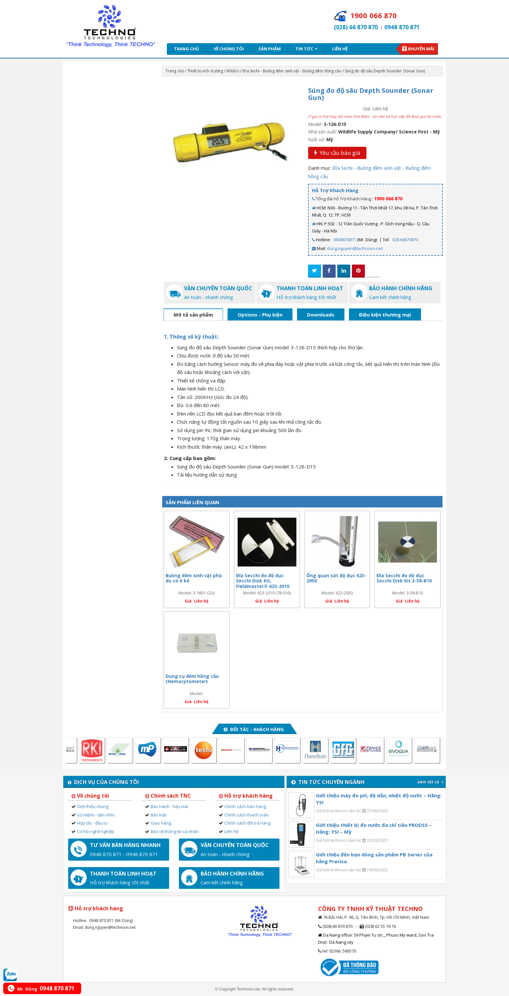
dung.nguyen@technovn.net (355, 248)
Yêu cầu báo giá (337, 152)
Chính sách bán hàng (245, 806)
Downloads (320, 314)
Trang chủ (186, 49)
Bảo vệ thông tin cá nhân (175, 831)
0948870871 (344, 240)
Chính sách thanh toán (246, 815)
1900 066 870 (388, 198)
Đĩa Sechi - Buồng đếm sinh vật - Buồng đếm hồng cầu (291, 71)
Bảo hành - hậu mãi (169, 806)
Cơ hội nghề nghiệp (95, 831)
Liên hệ (340, 49)
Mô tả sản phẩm (193, 314)
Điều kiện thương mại (385, 314)
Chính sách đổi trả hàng (247, 823)
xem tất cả (430, 782)
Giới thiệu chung (92, 806)
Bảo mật (158, 815)
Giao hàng (161, 823)
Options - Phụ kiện (260, 314)
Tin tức (306, 49)
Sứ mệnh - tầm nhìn (96, 815)
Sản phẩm (269, 49)
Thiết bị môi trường (205, 71)
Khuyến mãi (421, 49)
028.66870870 (405, 240)
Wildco (232, 71)
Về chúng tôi (229, 49)
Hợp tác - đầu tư (92, 823)
